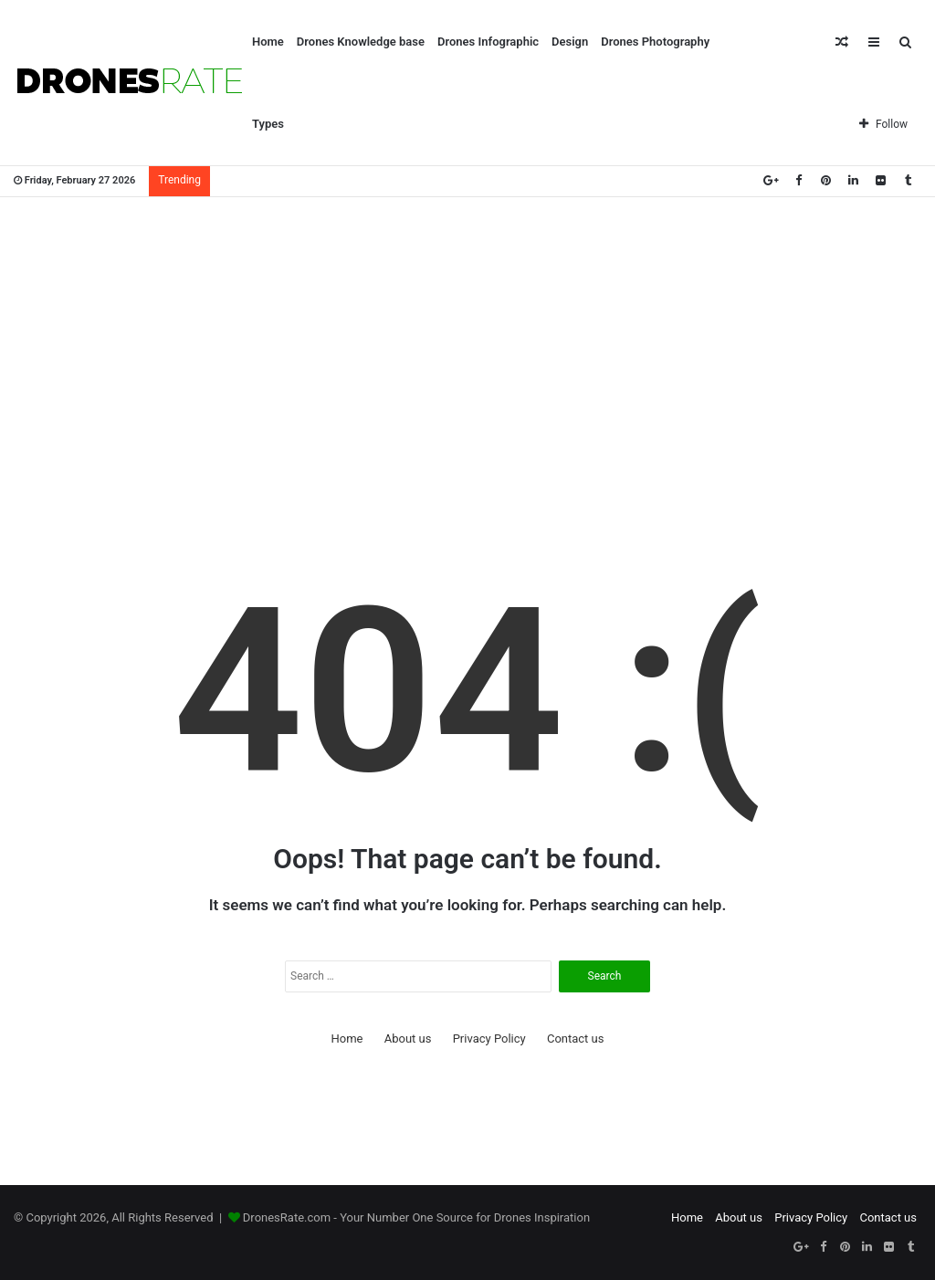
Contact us (575, 1038)
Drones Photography (655, 41)
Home (268, 41)
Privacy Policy (489, 1038)
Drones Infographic (488, 41)
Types (268, 124)
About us (408, 1038)
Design (570, 41)
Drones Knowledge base (361, 41)
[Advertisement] (467, 343)
